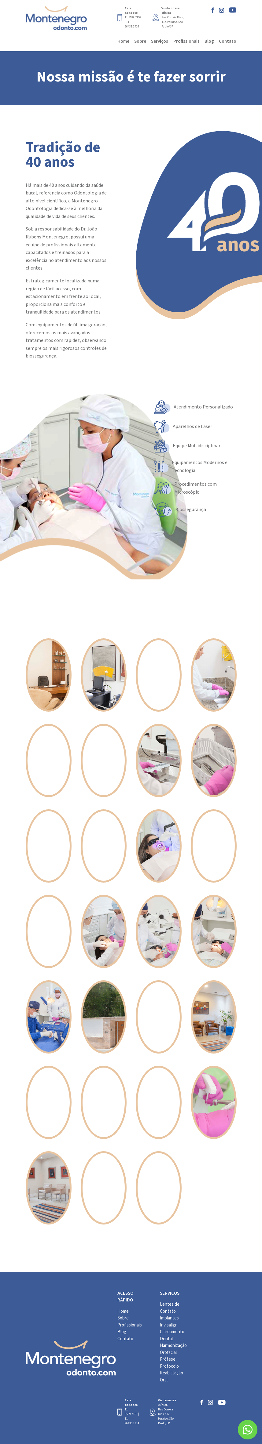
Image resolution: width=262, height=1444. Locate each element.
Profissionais (186, 41)
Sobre (140, 41)
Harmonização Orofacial (173, 1349)
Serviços (159, 41)
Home (123, 41)
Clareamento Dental (172, 1335)
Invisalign (169, 1325)
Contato (227, 41)
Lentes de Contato (169, 1308)
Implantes (169, 1318)
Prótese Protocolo (169, 1363)
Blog (209, 41)
